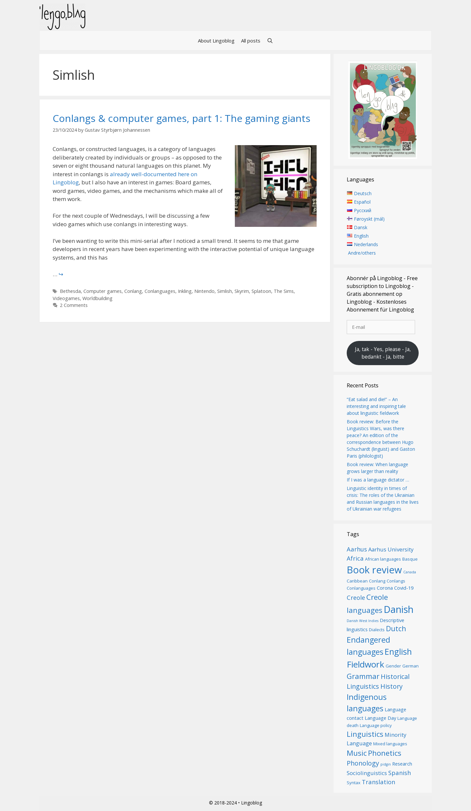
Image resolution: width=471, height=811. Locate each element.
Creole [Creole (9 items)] (356, 597)
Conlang (133, 291)
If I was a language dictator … (378, 480)
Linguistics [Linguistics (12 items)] (365, 734)
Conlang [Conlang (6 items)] (377, 581)
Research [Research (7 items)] (402, 763)
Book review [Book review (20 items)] (374, 569)
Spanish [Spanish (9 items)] (399, 773)
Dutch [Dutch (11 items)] (396, 628)
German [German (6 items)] (410, 666)
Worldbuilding (97, 298)
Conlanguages (160, 291)
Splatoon (261, 291)
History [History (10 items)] (391, 686)
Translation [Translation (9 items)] (378, 782)
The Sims (284, 291)
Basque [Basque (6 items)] (410, 559)
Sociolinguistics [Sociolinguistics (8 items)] (367, 773)
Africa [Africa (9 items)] (355, 558)
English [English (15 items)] (398, 651)
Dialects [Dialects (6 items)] (377, 630)
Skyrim (242, 291)
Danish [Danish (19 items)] (398, 609)
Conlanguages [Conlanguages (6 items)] (361, 588)
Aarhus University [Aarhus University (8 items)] (390, 549)
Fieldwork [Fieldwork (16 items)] (365, 664)
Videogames (66, 298)
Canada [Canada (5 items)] (409, 572)
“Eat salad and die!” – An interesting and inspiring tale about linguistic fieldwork (376, 406)
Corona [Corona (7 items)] (385, 587)
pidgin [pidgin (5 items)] (385, 764)
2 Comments (74, 305)
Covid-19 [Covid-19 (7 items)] (403, 587)
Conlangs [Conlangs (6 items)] (396, 581)
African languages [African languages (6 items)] (383, 559)
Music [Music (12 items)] (357, 753)
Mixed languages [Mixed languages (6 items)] (390, 744)
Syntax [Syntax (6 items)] (353, 783)
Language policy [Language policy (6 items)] (376, 725)
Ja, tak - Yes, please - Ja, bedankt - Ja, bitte (383, 353)
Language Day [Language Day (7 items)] (380, 718)
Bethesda (70, 291)
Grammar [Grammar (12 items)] (363, 676)
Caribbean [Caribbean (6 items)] (357, 581)
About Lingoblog (216, 40)
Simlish (224, 291)
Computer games (102, 291)
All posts (250, 40)
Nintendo (204, 291)
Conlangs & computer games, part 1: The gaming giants (181, 118)
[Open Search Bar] (270, 40)
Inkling (185, 291)
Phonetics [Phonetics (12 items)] (384, 753)
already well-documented (143, 174)
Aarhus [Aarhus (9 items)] (357, 549)
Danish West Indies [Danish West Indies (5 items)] (362, 620)
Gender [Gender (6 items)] (393, 666)
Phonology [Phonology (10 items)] (363, 763)
